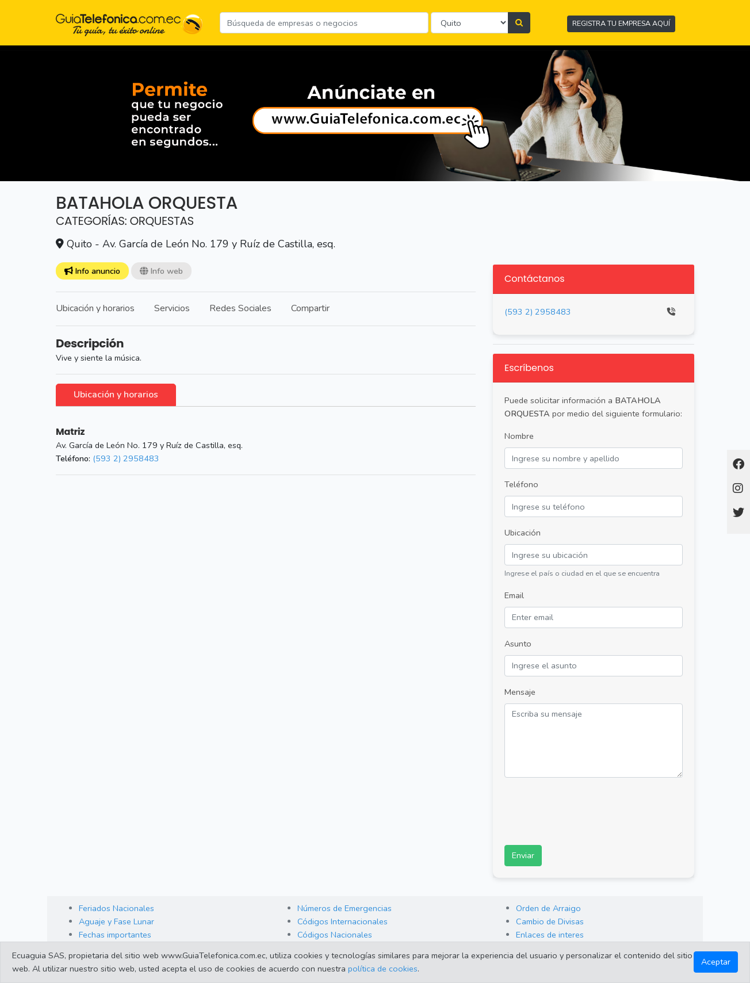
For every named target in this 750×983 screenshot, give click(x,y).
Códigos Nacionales (334, 934)
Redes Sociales (240, 308)
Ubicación (522, 532)
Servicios (172, 308)
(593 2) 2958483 (126, 458)
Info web (161, 271)
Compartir (310, 308)
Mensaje (519, 692)
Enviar (523, 855)
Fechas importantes (115, 934)
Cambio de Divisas (550, 921)
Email (514, 595)
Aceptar (715, 961)
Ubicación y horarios (95, 308)
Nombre (519, 436)
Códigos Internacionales (342, 921)
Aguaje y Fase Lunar (116, 921)
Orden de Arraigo (548, 908)
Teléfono (521, 484)
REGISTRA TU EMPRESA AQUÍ (621, 23)
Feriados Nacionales (116, 908)
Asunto (517, 643)
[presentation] (591, 809)
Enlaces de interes (550, 934)
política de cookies (383, 968)
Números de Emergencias (344, 908)
